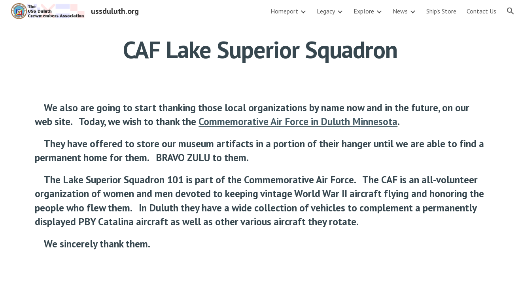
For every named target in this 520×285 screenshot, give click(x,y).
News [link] (400, 11)
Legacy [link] (326, 11)
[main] (260, 49)
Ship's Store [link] (441, 11)
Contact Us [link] (481, 11)
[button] (510, 11)
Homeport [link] (284, 11)
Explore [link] (364, 11)
